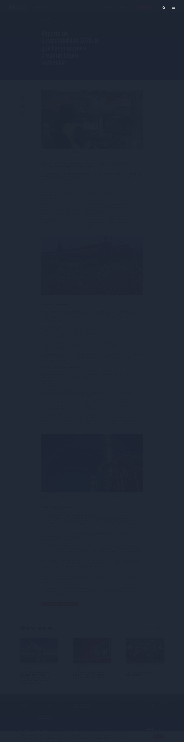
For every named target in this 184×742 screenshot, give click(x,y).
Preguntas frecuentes (110, 731)
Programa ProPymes (82, 707)
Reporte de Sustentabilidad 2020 (59, 173)
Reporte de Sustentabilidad (85, 515)
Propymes (45, 560)
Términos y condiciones (82, 731)
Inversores (77, 710)
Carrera (76, 713)
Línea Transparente (82, 704)
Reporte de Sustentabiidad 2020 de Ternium (67, 588)
